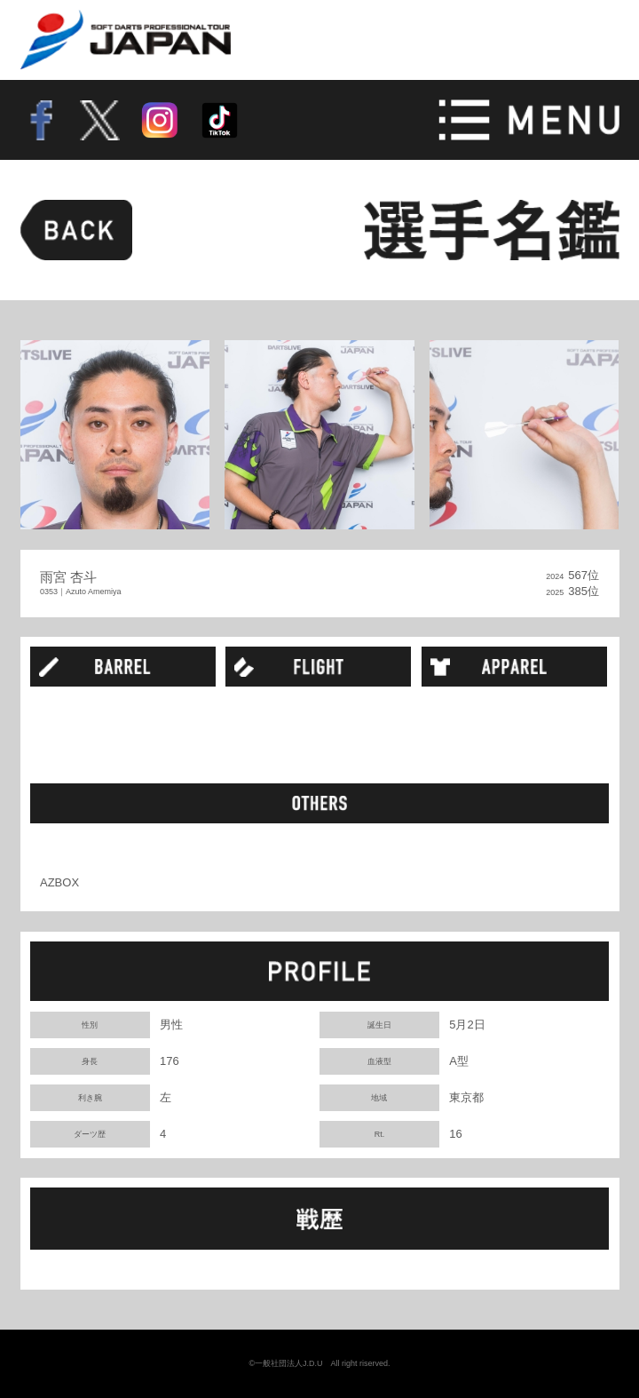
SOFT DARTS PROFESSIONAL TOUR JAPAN (125, 40)
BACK (76, 230)
